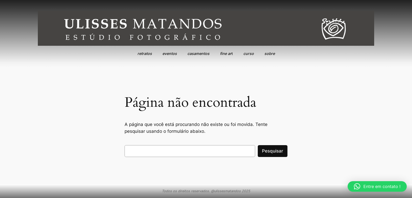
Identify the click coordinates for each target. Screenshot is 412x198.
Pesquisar (272, 151)
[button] (377, 186)
